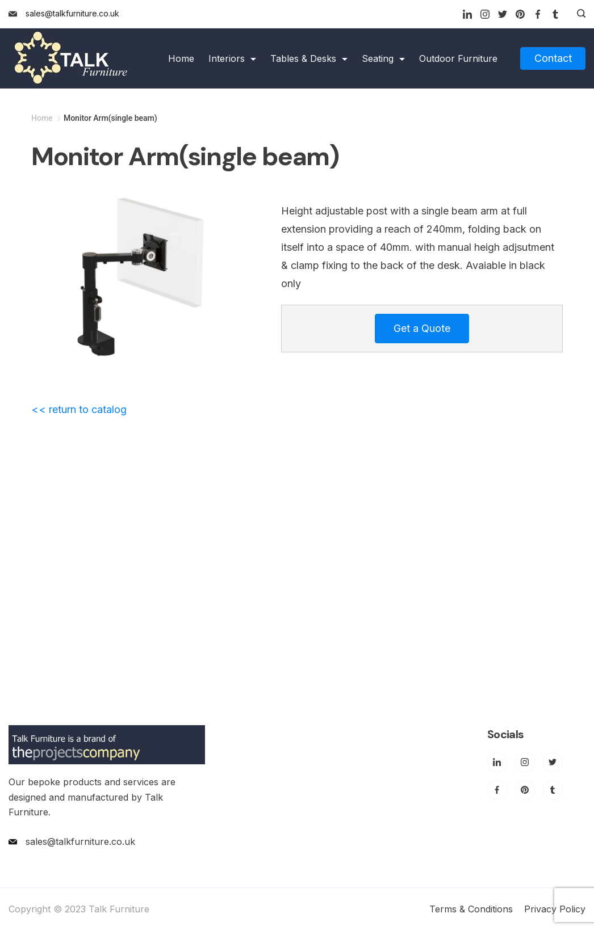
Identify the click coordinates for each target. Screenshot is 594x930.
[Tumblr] (555, 14)
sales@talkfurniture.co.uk (72, 13)
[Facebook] (537, 14)
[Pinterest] (520, 14)
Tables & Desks (309, 58)
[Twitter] (502, 14)
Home (181, 58)
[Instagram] (485, 14)
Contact (553, 58)
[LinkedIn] (467, 14)
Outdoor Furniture (458, 58)
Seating (383, 58)
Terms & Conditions (471, 909)
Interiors (232, 58)
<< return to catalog (79, 409)
